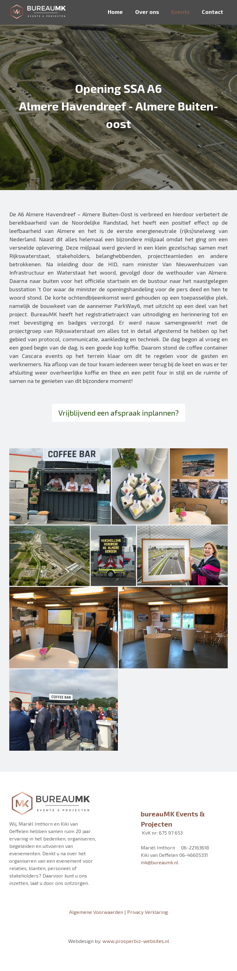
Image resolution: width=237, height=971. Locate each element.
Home (115, 11)
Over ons (147, 11)
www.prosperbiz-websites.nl (135, 941)
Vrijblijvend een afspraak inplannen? (118, 412)
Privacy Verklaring (147, 912)
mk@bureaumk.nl (159, 862)
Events (180, 11)
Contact (212, 11)
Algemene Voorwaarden (96, 912)
